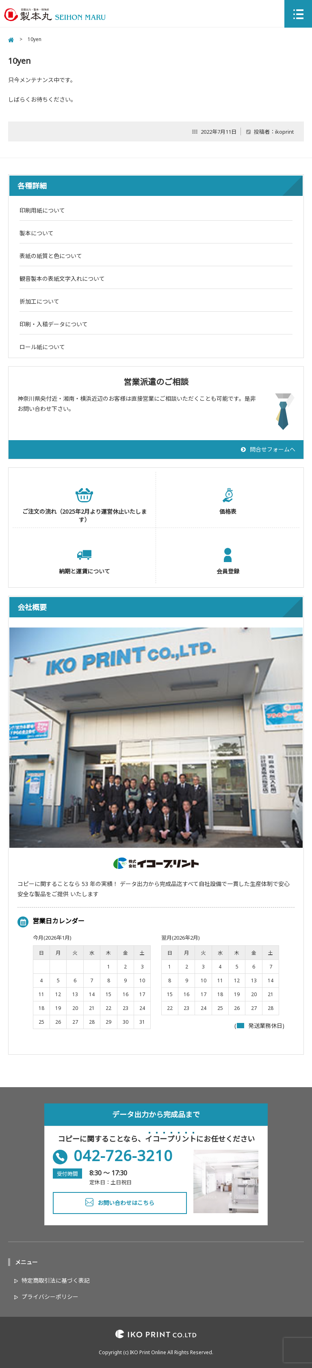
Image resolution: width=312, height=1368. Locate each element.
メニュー (26, 1262)
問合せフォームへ (272, 449)
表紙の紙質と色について (51, 256)
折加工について (39, 301)
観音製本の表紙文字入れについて (62, 278)
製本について (37, 233)
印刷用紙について (42, 210)
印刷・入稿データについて (54, 324)
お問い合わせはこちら (126, 1203)
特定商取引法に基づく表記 (56, 1280)
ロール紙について (42, 347)
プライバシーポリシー (50, 1297)
